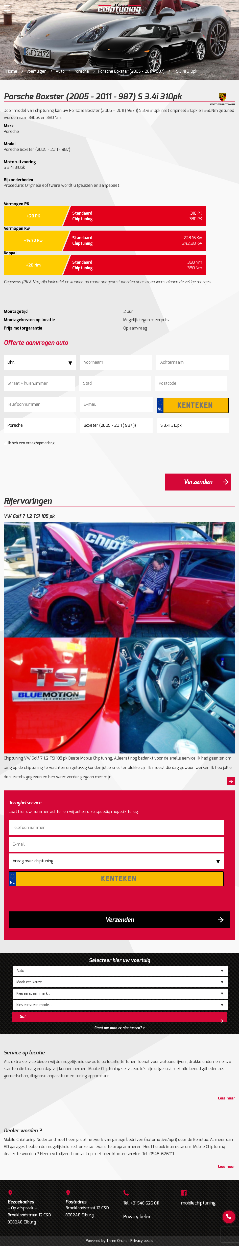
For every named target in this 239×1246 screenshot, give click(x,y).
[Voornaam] (116, 362)
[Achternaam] (192, 362)
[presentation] (42, 459)
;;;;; (120, 971)
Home (11, 71)
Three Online (117, 1240)
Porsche (81, 71)
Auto (60, 71)
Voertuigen (36, 71)
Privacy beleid (137, 1217)
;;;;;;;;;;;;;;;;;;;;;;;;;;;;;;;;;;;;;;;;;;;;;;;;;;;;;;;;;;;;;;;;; (120, 982)
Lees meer (226, 1098)
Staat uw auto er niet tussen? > (119, 1028)
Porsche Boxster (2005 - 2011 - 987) (131, 71)
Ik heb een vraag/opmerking (31, 443)
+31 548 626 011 (145, 1203)
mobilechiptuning (198, 1203)
